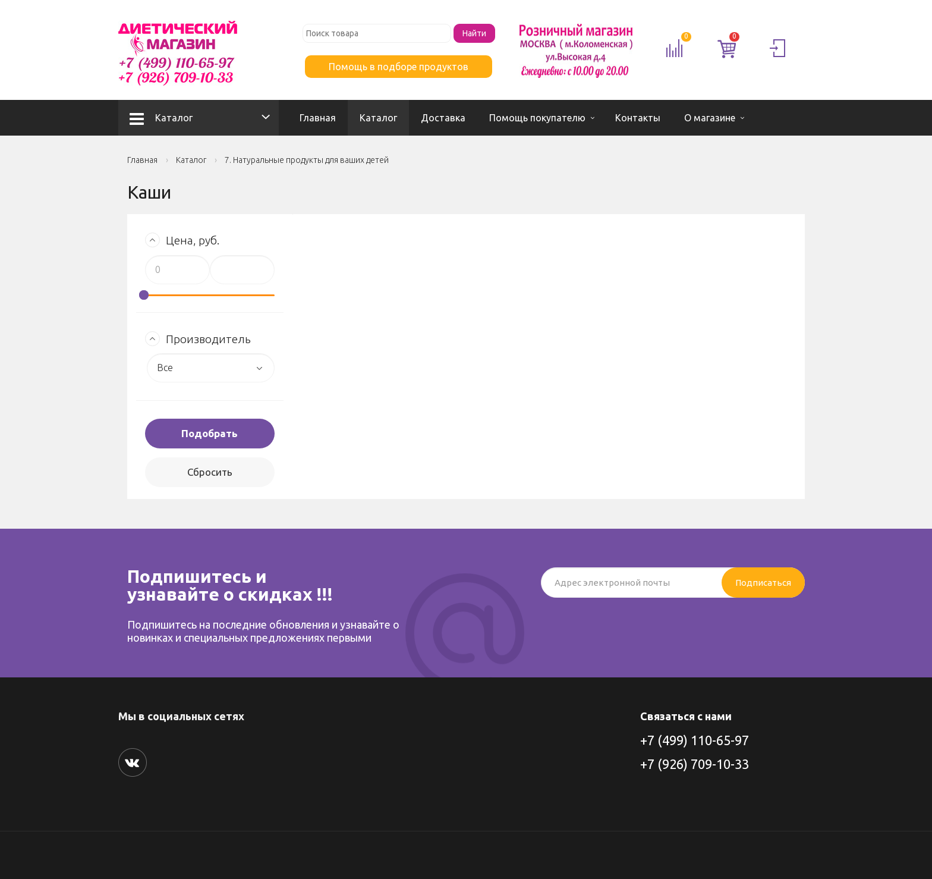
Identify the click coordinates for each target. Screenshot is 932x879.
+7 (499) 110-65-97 (694, 740)
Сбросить (209, 472)
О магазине (709, 117)
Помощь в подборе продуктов (398, 66)
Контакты (637, 117)
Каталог (161, 117)
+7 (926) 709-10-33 (694, 763)
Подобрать (209, 433)
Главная (318, 117)
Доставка (443, 117)
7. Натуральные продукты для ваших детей (307, 160)
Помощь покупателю (537, 117)
